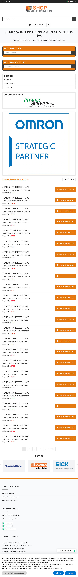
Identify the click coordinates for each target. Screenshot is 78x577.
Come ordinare (9, 493)
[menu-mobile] (48, 25)
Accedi (7, 80)
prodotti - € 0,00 (36, 25)
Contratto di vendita (10, 500)
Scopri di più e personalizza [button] (14, 573)
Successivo (49, 449)
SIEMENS (26, 40)
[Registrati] (7, 2)
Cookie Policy (8, 526)
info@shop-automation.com (15, 548)
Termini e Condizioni (9, 529)
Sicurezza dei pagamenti (12, 515)
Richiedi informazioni (65, 189)
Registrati (9, 83)
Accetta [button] (70, 573)
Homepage (17, 40)
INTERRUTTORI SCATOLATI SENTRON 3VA (48, 40)
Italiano (71, 1)
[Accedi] (3, 2)
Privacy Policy (8, 523)
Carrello (8, 87)
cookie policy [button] (44, 562)
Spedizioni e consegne (11, 497)
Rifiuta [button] (58, 573)
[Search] (73, 19)
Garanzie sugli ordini (10, 519)
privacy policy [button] (9, 560)
